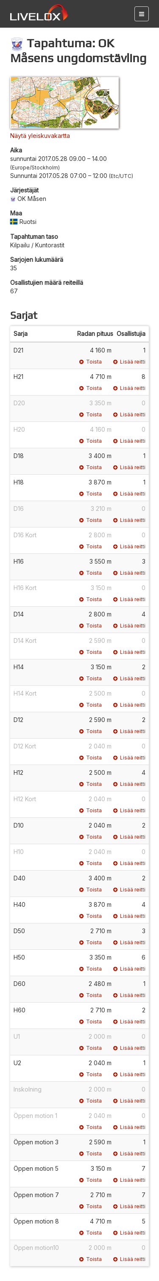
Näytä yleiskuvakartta (40, 135)
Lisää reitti (129, 361)
